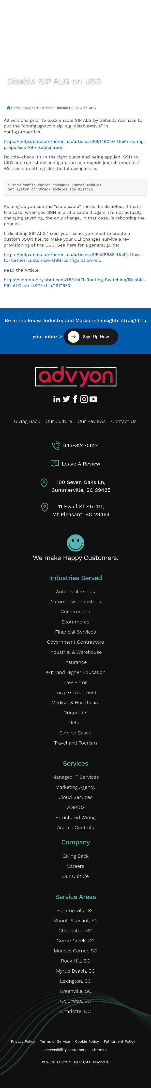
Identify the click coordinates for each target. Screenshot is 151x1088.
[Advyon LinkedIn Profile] (57, 399)
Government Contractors (75, 642)
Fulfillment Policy (119, 1041)
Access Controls (75, 827)
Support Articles (38, 108)
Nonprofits (75, 712)
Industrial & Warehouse (75, 652)
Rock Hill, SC (75, 961)
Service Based (76, 733)
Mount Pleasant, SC (75, 920)
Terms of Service (55, 1041)
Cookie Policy (87, 1041)
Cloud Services (75, 797)
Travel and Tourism (75, 743)
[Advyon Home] (76, 376)
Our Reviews (91, 421)
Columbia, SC (75, 1001)
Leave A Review (81, 464)
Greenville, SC (75, 991)
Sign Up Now (95, 336)
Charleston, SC (75, 930)
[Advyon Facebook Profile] (75, 399)
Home (14, 108)
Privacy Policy (23, 1041)
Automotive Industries (75, 602)
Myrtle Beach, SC (75, 971)
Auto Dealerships (75, 591)
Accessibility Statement (65, 1050)
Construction (76, 612)
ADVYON (63, 1062)
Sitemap (99, 1050)
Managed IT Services (75, 777)
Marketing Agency (75, 787)
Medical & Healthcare (75, 702)
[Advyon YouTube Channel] (93, 399)
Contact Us (123, 421)
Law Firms (75, 682)
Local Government (75, 692)
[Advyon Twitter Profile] (66, 399)
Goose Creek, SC (76, 941)
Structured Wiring (75, 817)
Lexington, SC (75, 981)
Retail (75, 723)
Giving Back (27, 421)
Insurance (75, 662)
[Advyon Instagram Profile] (84, 399)
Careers (75, 866)
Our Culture (58, 421)
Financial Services (75, 632)
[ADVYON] (34, 11)
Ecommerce (76, 622)
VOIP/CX (75, 807)
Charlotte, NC (75, 1011)
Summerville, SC (75, 910)
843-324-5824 (81, 445)
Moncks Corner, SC (75, 951)
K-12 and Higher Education (75, 672)
